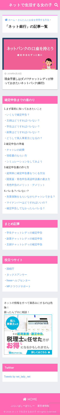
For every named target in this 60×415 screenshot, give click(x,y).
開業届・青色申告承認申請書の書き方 (28, 179)
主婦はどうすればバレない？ (23, 120)
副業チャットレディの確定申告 (24, 238)
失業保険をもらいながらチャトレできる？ (31, 196)
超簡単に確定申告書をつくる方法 (26, 173)
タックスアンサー (17, 274)
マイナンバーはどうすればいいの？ (27, 202)
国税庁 (10, 268)
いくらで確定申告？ (18, 114)
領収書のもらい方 (17, 155)
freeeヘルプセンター (18, 280)
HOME (30, 399)
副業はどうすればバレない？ (23, 132)
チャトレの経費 (15, 149)
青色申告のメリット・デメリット (26, 185)
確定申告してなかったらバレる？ (26, 208)
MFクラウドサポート (19, 286)
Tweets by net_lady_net (17, 376)
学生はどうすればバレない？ (23, 126)
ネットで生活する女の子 (30, 5)
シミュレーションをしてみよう (24, 161)
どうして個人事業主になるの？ (24, 138)
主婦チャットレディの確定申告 (24, 244)
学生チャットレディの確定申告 (24, 232)
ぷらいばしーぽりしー (23, 406)
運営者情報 (43, 406)
